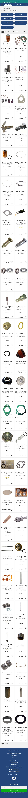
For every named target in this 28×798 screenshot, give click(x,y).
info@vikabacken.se (16, 0)
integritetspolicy (21, 792)
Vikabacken (12, 775)
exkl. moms (19, 4)
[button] (2, 5)
